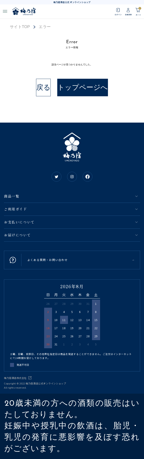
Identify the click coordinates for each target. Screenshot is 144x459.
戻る (43, 87)
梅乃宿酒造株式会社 (15, 378)
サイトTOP (20, 27)
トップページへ (82, 87)
